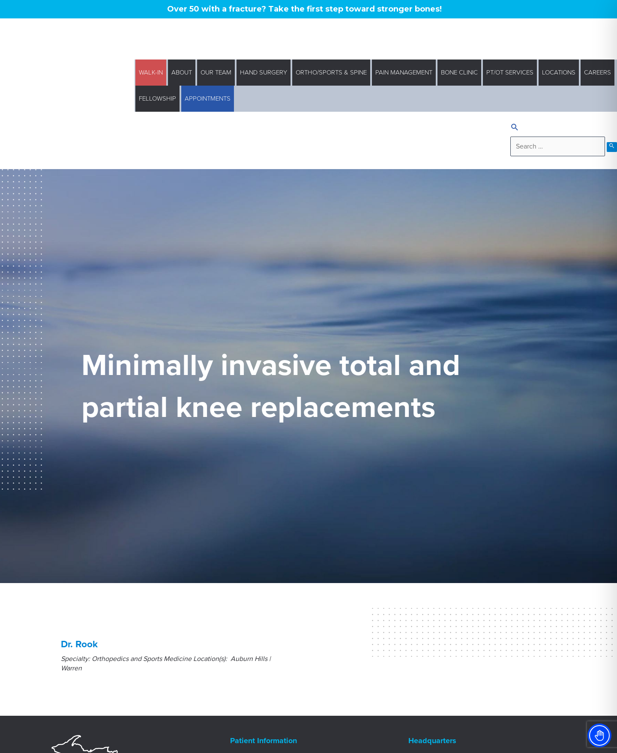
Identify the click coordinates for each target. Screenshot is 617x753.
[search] (557, 146)
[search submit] (612, 147)
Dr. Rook (79, 644)
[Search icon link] (514, 128)
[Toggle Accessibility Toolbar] (599, 735)
